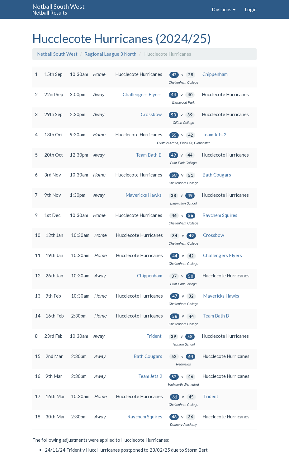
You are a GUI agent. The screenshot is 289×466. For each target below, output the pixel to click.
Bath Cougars (216, 174)
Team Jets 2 (214, 134)
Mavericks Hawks (144, 195)
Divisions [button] (223, 9)
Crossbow (151, 114)
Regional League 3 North (110, 54)
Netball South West (57, 54)
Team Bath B (149, 155)
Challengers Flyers (142, 94)
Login (251, 9)
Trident (154, 336)
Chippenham (215, 74)
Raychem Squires (219, 215)
